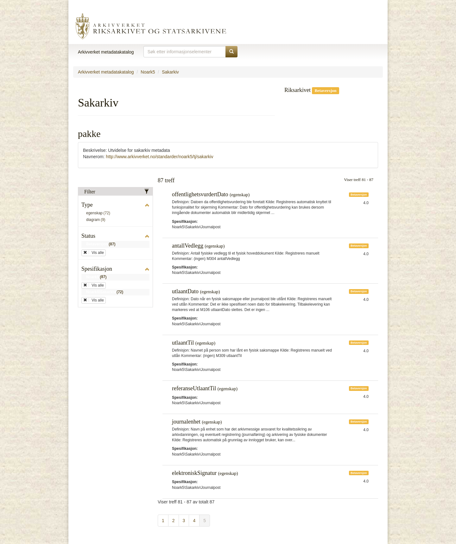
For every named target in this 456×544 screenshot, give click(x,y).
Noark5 (148, 71)
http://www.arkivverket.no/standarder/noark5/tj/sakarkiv (159, 156)
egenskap (99, 213)
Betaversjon (102, 244)
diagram (97, 220)
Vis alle (93, 252)
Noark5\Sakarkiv (105, 292)
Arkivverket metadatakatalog (106, 52)
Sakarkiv (170, 71)
